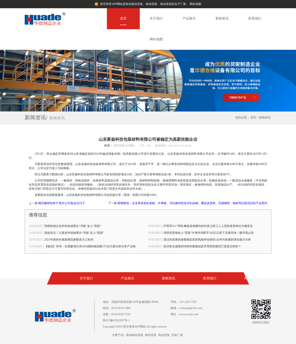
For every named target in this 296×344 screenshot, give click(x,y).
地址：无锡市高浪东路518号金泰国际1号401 (131, 301)
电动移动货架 (134, 335)
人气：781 (145, 145)
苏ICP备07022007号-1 (116, 320)
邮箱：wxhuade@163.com (186, 308)
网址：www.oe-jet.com (184, 314)
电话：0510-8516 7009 (116, 308)
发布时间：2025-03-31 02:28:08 (173, 145)
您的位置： (242, 117)
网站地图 (195, 4)
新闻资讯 (222, 18)
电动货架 (164, 335)
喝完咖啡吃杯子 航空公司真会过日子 (61, 203)
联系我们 (254, 18)
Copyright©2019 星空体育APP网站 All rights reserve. (135, 326)
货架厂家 (177, 335)
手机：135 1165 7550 (183, 301)
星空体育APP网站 (124, 145)
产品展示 (189, 18)
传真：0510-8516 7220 (116, 314)
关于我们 (156, 18)
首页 (123, 18)
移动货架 (150, 335)
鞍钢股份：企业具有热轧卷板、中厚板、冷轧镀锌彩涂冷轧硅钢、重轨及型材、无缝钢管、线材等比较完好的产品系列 (192, 203)
